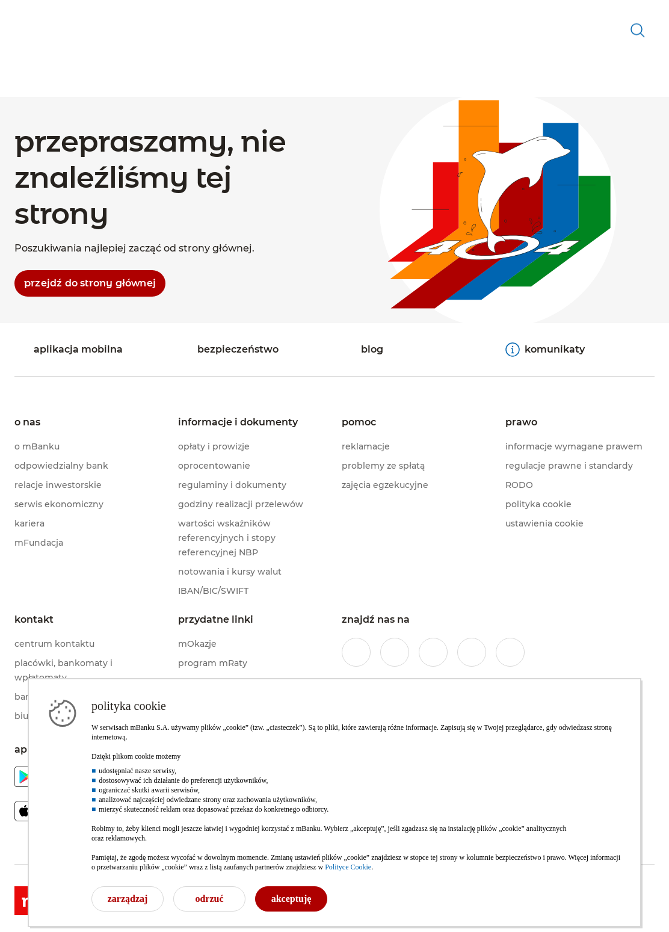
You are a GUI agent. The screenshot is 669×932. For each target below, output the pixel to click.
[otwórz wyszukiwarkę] (637, 63)
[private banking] (101, 14)
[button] (142, 51)
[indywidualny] (38, 14)
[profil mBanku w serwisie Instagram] (394, 652)
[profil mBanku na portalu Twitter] (433, 652)
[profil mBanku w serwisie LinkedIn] (510, 652)
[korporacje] (190, 14)
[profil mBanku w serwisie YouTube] (471, 652)
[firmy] (150, 14)
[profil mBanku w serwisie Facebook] (356, 652)
